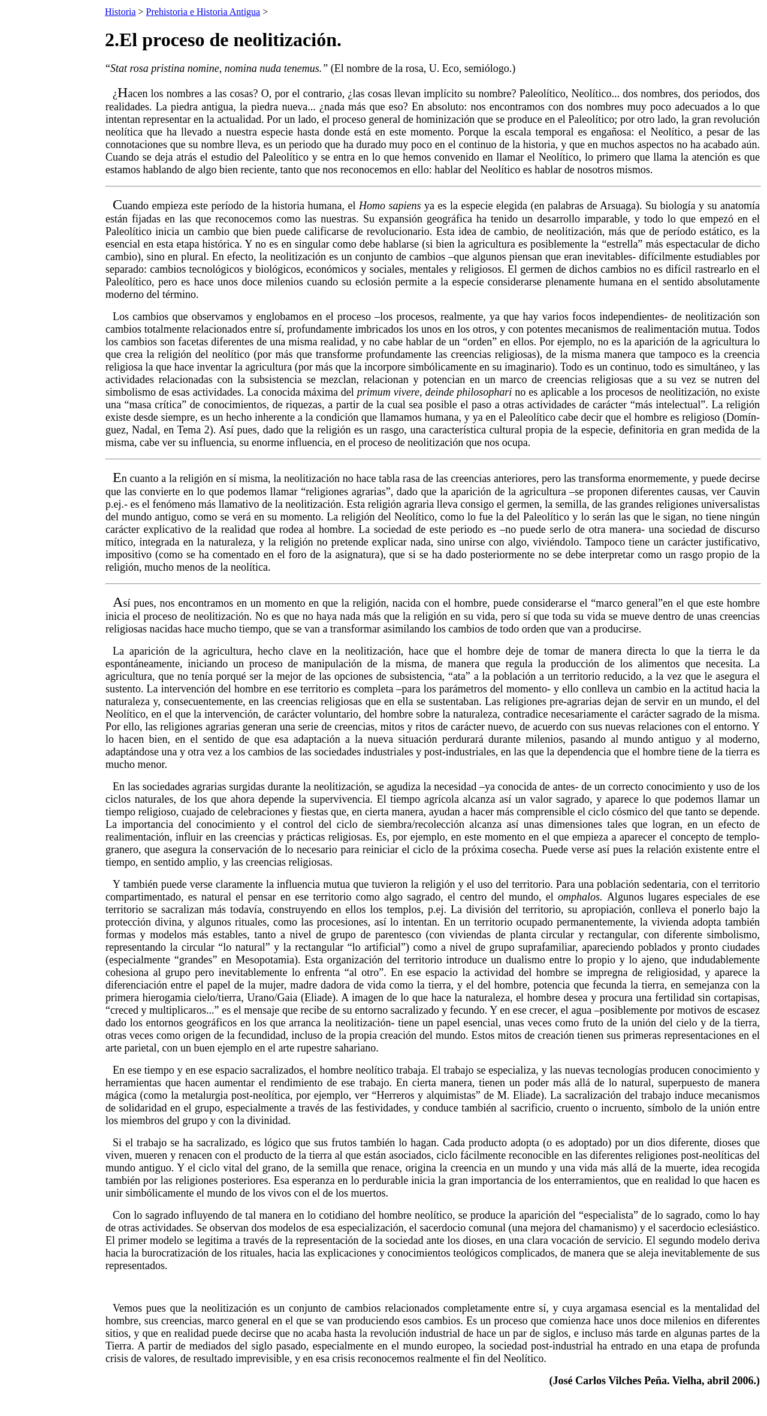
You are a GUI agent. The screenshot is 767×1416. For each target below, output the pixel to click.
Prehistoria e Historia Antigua (203, 12)
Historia (120, 12)
